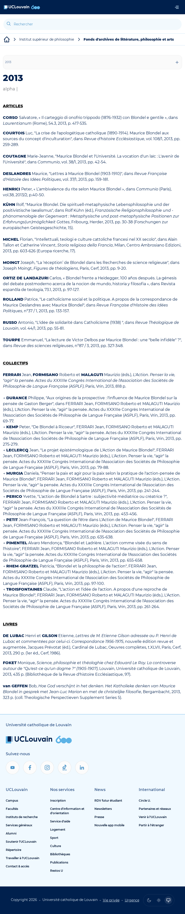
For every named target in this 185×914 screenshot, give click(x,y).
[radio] (149, 900)
